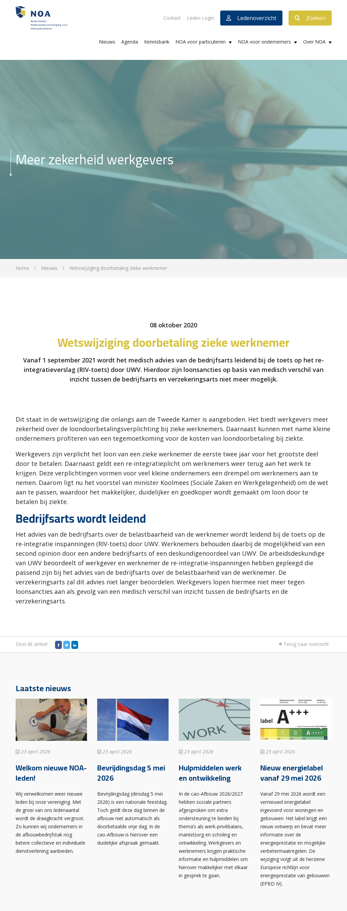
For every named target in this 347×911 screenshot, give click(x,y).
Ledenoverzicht (251, 18)
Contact (172, 18)
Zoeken (310, 18)
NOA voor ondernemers (264, 41)
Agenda (129, 41)
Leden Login (200, 18)
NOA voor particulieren (200, 41)
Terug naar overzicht (303, 644)
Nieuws (107, 41)
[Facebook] (58, 645)
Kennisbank (156, 41)
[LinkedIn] (74, 645)
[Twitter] (66, 645)
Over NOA (314, 41)
